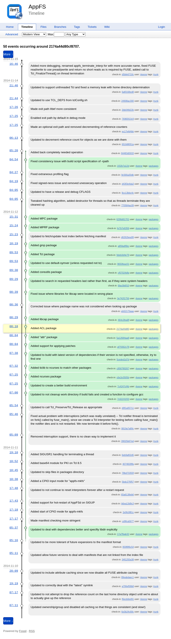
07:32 (13, 366)
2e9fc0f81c (128, 512)
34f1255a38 (128, 559)
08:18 (13, 326)
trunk (155, 74)
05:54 (13, 405)
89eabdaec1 (127, 577)
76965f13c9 (128, 119)
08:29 (13, 317)
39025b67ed (127, 441)
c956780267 (122, 368)
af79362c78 (123, 347)
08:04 (13, 335)
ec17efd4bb (128, 131)
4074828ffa (128, 464)
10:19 (13, 243)
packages (153, 166)
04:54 (13, 159)
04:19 (13, 181)
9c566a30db (127, 175)
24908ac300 (127, 101)
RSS (32, 631)
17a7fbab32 (123, 534)
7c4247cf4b (123, 386)
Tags (77, 26)
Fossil (23, 631)
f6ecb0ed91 (128, 599)
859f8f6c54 (128, 547)
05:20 (13, 150)
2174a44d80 (122, 329)
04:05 (13, 190)
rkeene (143, 74)
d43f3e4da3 (128, 184)
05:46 (13, 414)
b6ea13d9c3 (127, 503)
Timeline (27, 26)
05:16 (13, 540)
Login (161, 26)
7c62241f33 (123, 399)
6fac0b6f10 (123, 285)
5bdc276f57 (128, 481)
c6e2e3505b (122, 377)
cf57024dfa (123, 272)
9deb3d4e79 (122, 255)
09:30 (13, 270)
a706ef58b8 (128, 586)
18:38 (13, 479)
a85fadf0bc (123, 246)
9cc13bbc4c (128, 192)
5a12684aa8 (122, 338)
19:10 (13, 452)
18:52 (13, 461)
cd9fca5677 (128, 521)
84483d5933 (127, 153)
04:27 (13, 172)
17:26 (13, 107)
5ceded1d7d (122, 359)
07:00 (13, 393)
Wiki (107, 26)
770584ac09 (127, 205)
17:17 (13, 519)
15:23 (13, 234)
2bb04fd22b (128, 110)
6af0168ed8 (128, 92)
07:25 (13, 375)
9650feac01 (123, 264)
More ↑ (8, 54)
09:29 (13, 279)
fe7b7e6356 (123, 228)
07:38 (13, 353)
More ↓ (8, 621)
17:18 (13, 510)
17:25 (13, 116)
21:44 (13, 98)
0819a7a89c (127, 428)
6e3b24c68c (127, 611)
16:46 (13, 64)
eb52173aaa (127, 311)
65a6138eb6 (127, 494)
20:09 (13, 571)
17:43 (13, 501)
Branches (60, 26)
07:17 (13, 592)
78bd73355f (128, 473)
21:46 (13, 85)
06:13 (13, 138)
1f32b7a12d (123, 166)
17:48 (13, 488)
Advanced (11, 34)
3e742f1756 (123, 298)
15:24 (13, 225)
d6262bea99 (127, 237)
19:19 (13, 583)
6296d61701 (122, 219)
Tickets (92, 26)
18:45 (13, 470)
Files (43, 26)
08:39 (13, 292)
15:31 (13, 217)
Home (10, 26)
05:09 (13, 435)
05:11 (13, 553)
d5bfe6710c (128, 74)
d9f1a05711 (128, 408)
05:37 (13, 528)
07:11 (13, 605)
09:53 (13, 252)
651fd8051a (128, 144)
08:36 (13, 304)
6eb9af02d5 (128, 455)
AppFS (37, 6)
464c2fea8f (123, 320)
